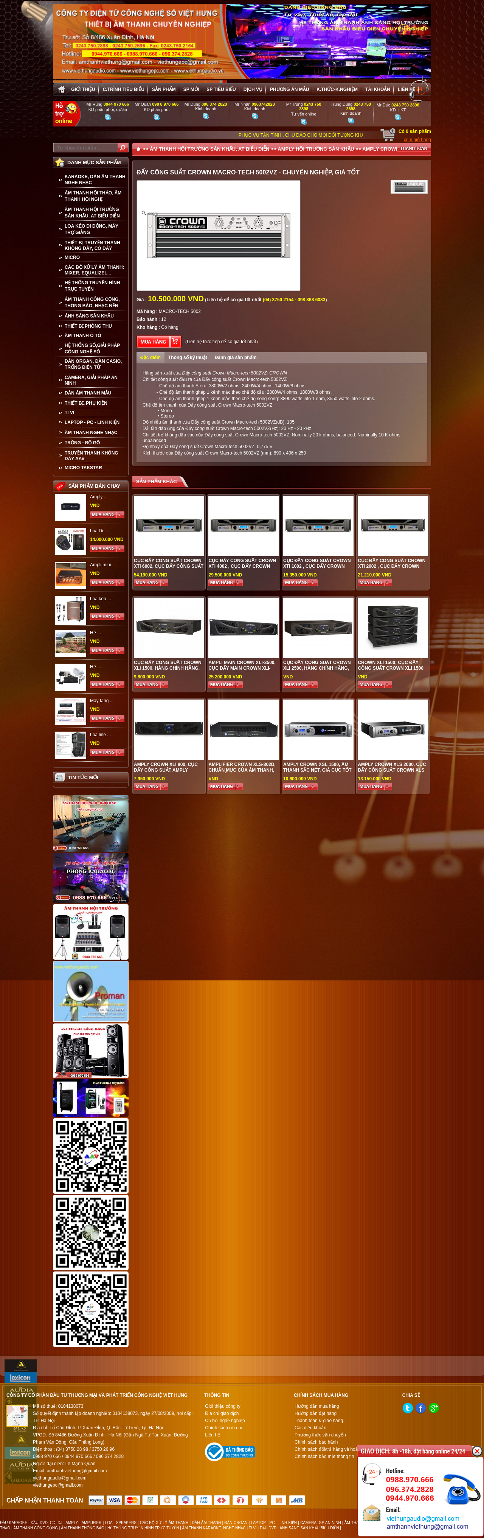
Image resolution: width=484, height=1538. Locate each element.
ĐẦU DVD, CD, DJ (46, 1523)
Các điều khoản (310, 1427)
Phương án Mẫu (289, 89)
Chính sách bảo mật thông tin (324, 1456)
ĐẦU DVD (268, 1528)
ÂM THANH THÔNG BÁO (82, 1528)
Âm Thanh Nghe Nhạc (91, 432)
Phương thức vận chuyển (320, 1435)
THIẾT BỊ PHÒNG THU (88, 326)
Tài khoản (377, 89)
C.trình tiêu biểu (123, 89)
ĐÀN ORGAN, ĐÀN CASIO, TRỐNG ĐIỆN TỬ (93, 364)
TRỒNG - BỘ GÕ (82, 442)
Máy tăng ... (102, 700)
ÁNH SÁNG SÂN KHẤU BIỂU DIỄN (309, 1528)
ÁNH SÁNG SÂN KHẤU (89, 316)
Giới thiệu (83, 89)
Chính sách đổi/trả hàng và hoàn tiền (332, 1449)
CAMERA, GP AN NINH (320, 1523)
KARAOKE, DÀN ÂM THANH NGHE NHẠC (95, 179)
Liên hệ (406, 89)
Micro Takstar (83, 467)
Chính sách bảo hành (316, 1442)
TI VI (69, 412)
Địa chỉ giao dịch (222, 1413)
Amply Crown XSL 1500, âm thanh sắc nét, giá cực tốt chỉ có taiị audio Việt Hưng (317, 770)
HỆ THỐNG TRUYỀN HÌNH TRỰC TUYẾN (92, 286)
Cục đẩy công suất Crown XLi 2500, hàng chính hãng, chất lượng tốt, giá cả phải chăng (318, 671)
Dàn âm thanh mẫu (88, 393)
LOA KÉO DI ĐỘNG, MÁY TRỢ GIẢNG (91, 229)
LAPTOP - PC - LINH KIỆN (92, 422)
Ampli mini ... (103, 564)
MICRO (72, 257)
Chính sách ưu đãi (223, 1427)
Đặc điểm (150, 357)
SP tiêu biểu (221, 89)
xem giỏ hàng (417, 139)
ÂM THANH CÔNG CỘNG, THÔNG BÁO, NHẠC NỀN (92, 302)
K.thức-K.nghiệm (337, 89)
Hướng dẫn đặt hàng (316, 1413)
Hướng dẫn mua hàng (317, 1406)
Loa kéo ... (100, 598)
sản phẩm (164, 89)
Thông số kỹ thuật (187, 357)
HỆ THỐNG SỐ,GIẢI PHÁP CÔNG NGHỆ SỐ (92, 348)
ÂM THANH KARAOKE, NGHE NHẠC (214, 1528)
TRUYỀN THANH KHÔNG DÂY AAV (91, 455)
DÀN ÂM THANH (206, 1523)
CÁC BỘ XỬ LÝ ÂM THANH (164, 1523)
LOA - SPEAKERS (121, 1523)
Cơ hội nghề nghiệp (225, 1420)
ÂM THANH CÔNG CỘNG (35, 1528)
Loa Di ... (99, 530)
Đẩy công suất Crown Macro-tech (225, 422)
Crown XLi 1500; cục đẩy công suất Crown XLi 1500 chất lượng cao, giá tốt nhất (390, 671)
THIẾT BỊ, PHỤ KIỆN (86, 403)
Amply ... (99, 496)
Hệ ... (95, 632)
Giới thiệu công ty (222, 1406)
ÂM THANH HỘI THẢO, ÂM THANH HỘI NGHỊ (93, 196)
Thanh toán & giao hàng (319, 1420)
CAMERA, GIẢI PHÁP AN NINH (91, 380)
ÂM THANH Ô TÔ (83, 335)
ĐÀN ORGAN (235, 1523)
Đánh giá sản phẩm (236, 357)
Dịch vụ (253, 89)
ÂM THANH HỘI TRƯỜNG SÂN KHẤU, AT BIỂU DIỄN (92, 213)
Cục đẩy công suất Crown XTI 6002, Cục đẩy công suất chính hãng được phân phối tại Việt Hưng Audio (169, 569)
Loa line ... (100, 734)
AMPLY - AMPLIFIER (83, 1523)
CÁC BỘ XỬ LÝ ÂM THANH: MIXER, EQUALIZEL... (94, 270)
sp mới (191, 89)
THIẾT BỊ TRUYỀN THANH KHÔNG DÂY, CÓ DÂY (92, 245)
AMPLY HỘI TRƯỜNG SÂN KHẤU (316, 149)
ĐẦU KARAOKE (13, 1523)
